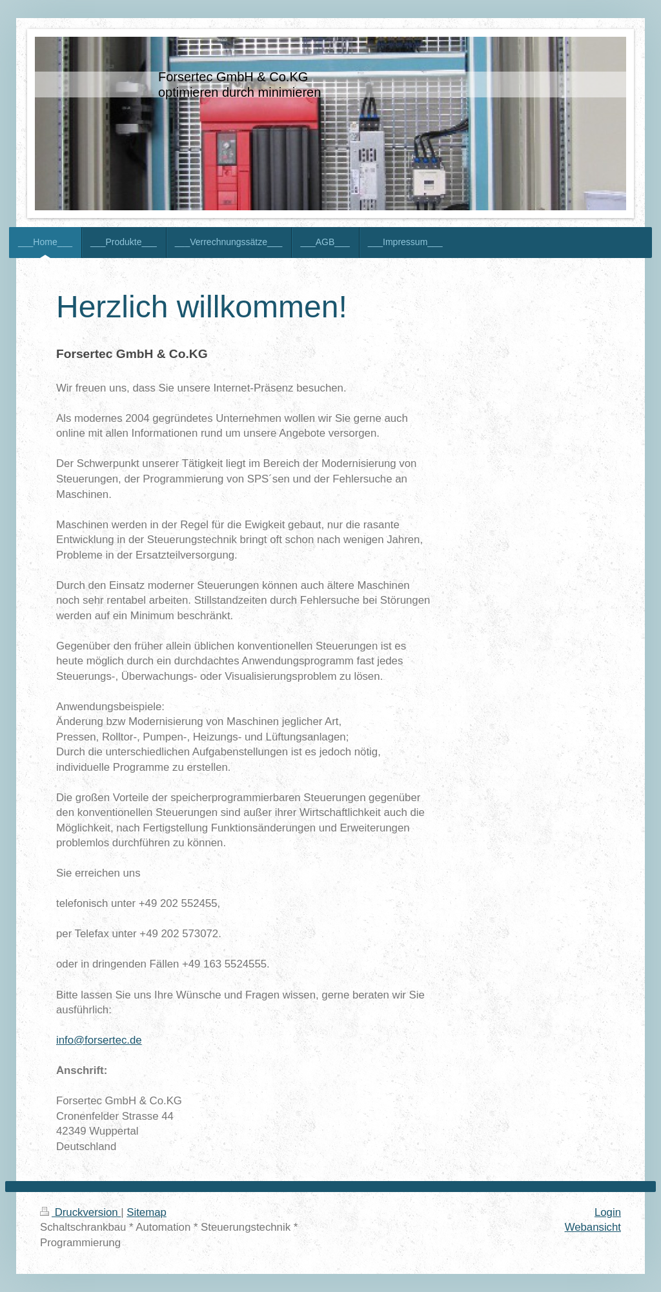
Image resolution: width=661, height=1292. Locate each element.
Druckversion (80, 1212)
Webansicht (593, 1227)
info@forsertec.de (99, 1040)
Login (608, 1212)
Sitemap (147, 1212)
